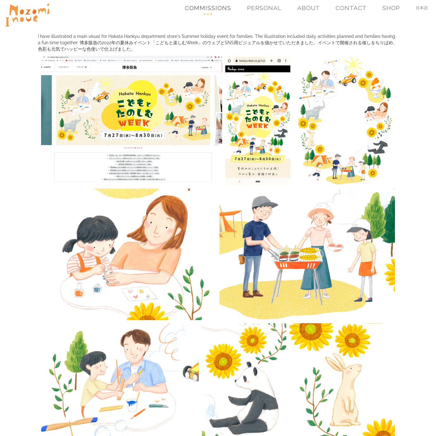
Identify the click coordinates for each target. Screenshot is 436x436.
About (308, 8)
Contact (351, 8)
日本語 (422, 8)
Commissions (208, 8)
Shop (391, 8)
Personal (264, 8)
